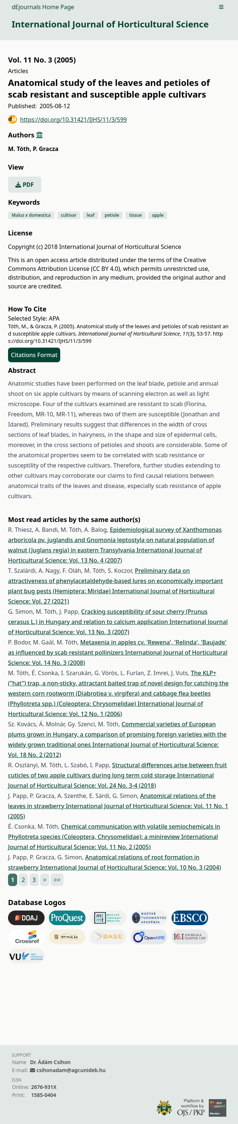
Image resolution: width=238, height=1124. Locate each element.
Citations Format (34, 355)
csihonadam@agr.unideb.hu (71, 1070)
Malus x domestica (31, 215)
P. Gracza (45, 149)
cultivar (69, 215)
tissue (135, 215)
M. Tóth (19, 149)
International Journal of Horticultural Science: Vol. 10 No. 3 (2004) (130, 867)
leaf (90, 215)
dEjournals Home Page (43, 7)
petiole (112, 215)
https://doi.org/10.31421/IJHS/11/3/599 (67, 119)
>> (57, 880)
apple (158, 215)
